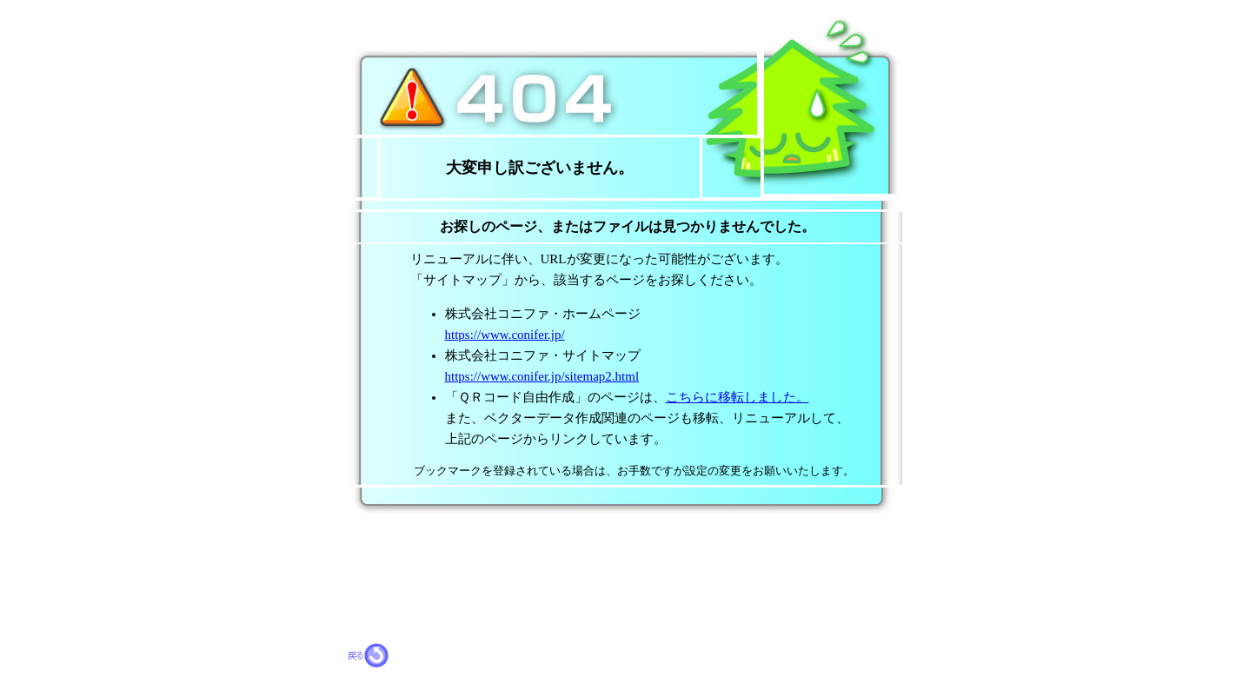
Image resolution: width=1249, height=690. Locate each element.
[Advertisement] (551, 542)
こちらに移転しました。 (737, 397)
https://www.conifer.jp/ (505, 335)
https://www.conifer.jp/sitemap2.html (542, 376)
